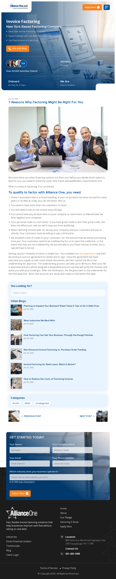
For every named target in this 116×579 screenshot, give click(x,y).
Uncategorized (42, 402)
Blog (8, 549)
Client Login (12, 554)
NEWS (27, 402)
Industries (11, 536)
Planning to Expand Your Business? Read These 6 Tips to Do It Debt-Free (61, 305)
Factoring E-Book (69, 521)
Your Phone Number (64, 457)
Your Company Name (64, 443)
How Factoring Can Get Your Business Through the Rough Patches (58, 334)
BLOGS (16, 402)
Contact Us (71, 547)
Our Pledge (66, 516)
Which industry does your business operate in (35, 470)
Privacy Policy (69, 567)
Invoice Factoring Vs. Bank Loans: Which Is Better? (50, 363)
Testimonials (13, 545)
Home (63, 507)
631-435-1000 (18, 47)
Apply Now (92, 7)
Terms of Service (49, 567)
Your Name (16, 443)
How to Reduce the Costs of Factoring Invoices (48, 378)
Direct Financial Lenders (18, 540)
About (63, 512)
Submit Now (20, 492)
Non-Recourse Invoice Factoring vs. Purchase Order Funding (55, 349)
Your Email (16, 457)
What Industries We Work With (39, 319)
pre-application (88, 252)
